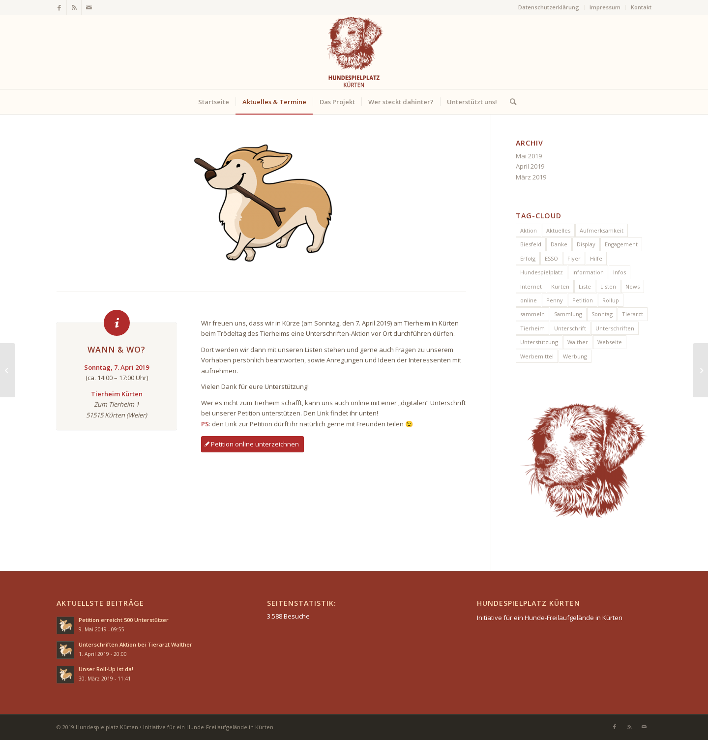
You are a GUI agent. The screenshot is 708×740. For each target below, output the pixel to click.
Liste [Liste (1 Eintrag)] (585, 286)
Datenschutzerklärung (548, 7)
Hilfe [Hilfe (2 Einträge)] (596, 258)
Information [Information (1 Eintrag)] (588, 272)
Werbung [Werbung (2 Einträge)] (575, 356)
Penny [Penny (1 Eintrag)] (554, 300)
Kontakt (641, 7)
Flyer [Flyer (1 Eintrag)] (574, 258)
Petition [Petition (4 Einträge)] (582, 300)
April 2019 (530, 166)
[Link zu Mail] (89, 7)
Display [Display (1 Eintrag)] (586, 244)
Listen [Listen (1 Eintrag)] (608, 286)
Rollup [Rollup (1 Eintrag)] (610, 300)
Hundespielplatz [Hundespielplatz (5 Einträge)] (541, 272)
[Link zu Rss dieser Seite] (74, 7)
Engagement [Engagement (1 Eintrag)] (621, 244)
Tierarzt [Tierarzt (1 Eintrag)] (632, 314)
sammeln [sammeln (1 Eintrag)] (532, 314)
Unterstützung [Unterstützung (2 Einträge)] (539, 342)
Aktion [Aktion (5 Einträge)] (528, 230)
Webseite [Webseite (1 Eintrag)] (609, 342)
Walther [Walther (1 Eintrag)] (577, 342)
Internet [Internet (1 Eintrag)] (531, 286)
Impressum (605, 7)
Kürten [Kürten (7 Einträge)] (560, 286)
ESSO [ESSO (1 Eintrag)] (551, 258)
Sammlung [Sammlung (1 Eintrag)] (568, 314)
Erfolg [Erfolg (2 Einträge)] (527, 258)
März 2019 (531, 177)
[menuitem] (549, 7)
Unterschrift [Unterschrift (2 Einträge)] (570, 328)
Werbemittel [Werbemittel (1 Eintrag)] (537, 356)
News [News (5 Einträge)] (632, 286)
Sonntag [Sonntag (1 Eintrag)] (602, 314)
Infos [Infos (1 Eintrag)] (619, 272)
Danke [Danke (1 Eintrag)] (559, 244)
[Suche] (509, 101)
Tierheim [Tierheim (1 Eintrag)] (532, 328)
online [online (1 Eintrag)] (528, 300)
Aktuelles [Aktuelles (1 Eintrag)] (558, 230)
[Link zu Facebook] (59, 7)
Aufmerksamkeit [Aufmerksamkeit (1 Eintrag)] (601, 230)
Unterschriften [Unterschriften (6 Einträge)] (614, 328)
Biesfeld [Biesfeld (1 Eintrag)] (530, 244)
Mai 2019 (529, 155)
